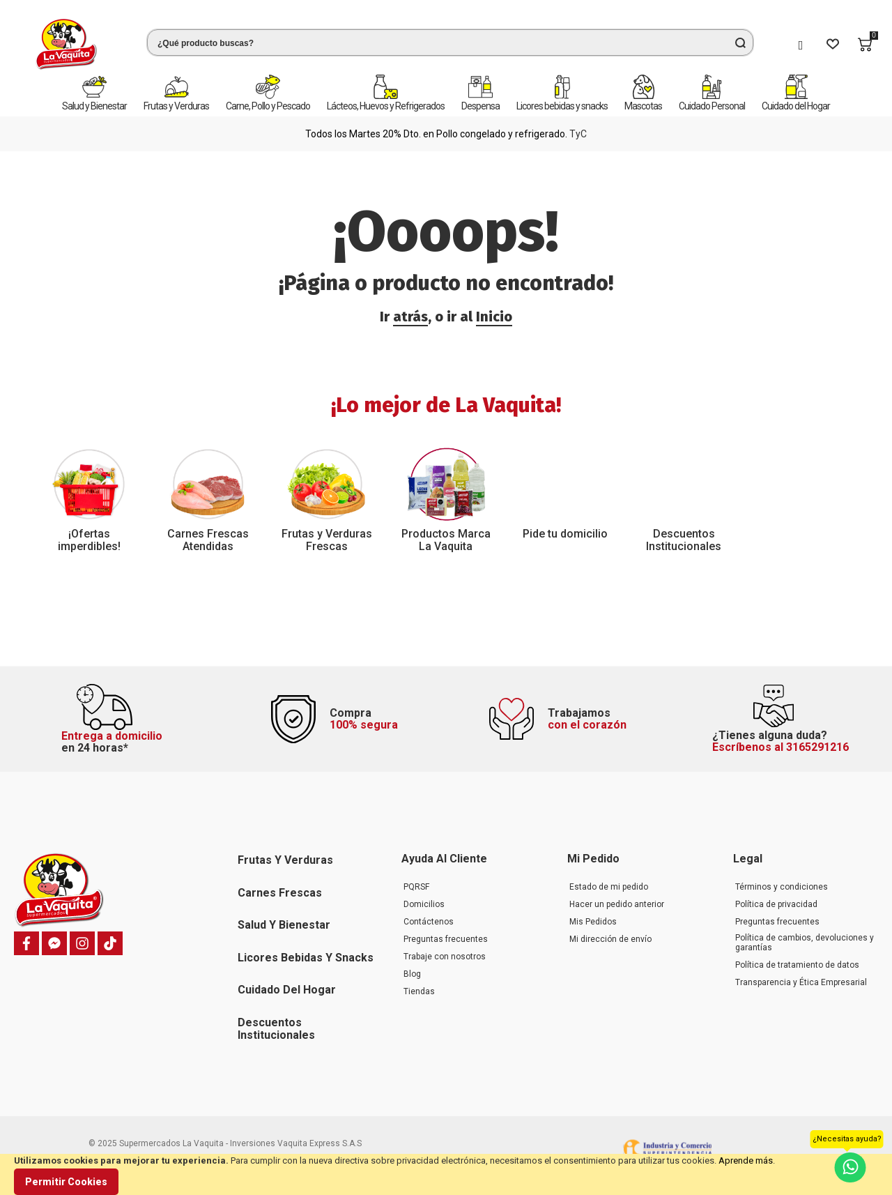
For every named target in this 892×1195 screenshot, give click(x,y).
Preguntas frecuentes (445, 939)
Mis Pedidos (593, 922)
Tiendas (419, 991)
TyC (578, 133)
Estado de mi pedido (608, 887)
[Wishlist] (833, 44)
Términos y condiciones (781, 887)
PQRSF (416, 887)
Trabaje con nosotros (444, 956)
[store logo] (66, 44)
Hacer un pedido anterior (616, 904)
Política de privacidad (776, 904)
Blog (412, 974)
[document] (446, 1174)
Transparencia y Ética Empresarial (801, 982)
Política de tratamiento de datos (797, 965)
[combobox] (450, 42)
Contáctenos (428, 922)
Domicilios (424, 904)
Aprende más (745, 1160)
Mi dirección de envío (610, 939)
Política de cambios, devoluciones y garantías (804, 942)
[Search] (740, 42)
